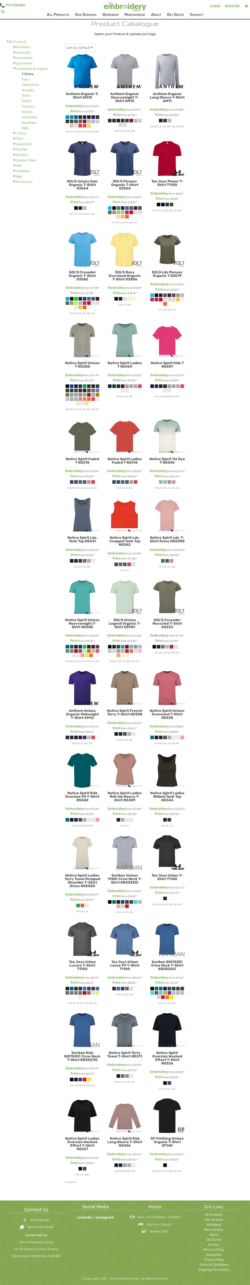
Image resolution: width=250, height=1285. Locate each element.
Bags (25, 128)
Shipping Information (213, 1269)
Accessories (24, 182)
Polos (26, 79)
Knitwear (21, 155)
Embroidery (74, 106)
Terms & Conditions (214, 1264)
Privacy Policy (214, 1259)
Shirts (26, 95)
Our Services (213, 1219)
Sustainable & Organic (31, 69)
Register (232, 6)
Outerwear (30, 117)
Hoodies (28, 90)
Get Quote (213, 1239)
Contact (214, 1244)
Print (74, 111)
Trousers (28, 106)
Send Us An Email (40, 1227)
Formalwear (24, 58)
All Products (18, 42)
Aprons (27, 111)
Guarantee (214, 1254)
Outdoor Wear (26, 160)
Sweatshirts (30, 85)
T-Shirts (21, 133)
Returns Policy (213, 1249)
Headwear (29, 122)
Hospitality (23, 52)
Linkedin (85, 1217)
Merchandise (213, 1229)
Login (215, 6)
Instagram (105, 1217)
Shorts (26, 101)
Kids (18, 165)
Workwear (22, 47)
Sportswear (23, 63)
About (213, 1235)
